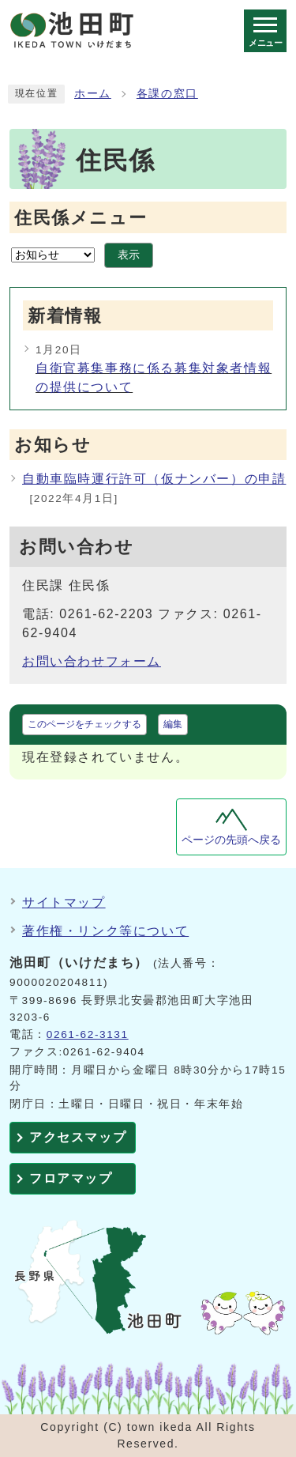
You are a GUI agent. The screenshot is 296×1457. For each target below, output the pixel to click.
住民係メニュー (80, 218)
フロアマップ (71, 1178)
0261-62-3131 (88, 1034)
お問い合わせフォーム (91, 661)
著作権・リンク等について (105, 931)
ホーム (92, 94)
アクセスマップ (77, 1137)
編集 (172, 724)
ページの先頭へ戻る (231, 840)
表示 (129, 255)
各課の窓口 (167, 94)
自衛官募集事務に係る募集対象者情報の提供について (154, 377)
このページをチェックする (84, 724)
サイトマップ (64, 902)
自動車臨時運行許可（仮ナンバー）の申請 (154, 478)
